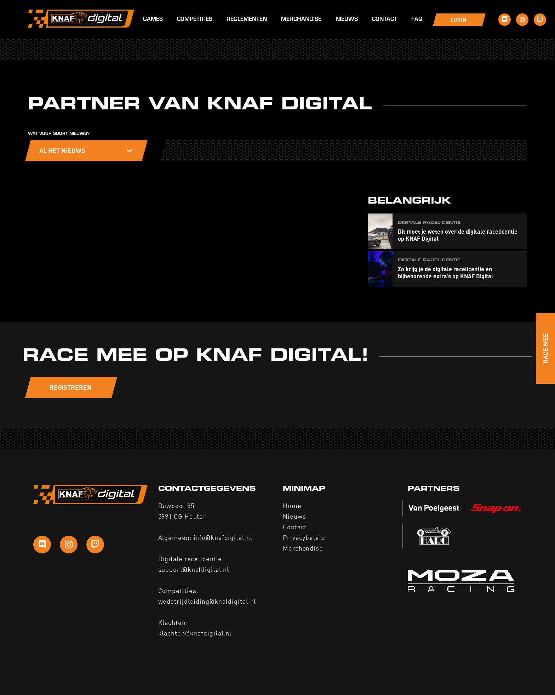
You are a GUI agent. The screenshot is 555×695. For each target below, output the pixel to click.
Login (459, 19)
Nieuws (347, 19)
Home (292, 505)
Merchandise (301, 19)
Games (153, 19)
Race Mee (545, 348)
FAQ (416, 19)
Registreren (71, 387)
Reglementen (247, 19)
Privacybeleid (304, 537)
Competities (194, 19)
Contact (384, 19)
